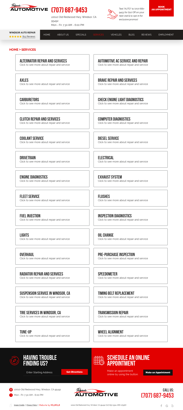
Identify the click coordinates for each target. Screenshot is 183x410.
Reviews (146, 34)
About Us (63, 34)
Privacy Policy (32, 405)
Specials (81, 34)
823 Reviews (28, 36)
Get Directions (74, 372)
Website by (49, 405)
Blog (131, 34)
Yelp (172, 405)
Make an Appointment (158, 372)
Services (98, 34)
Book (161, 8)
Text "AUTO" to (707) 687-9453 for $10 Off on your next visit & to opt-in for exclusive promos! (132, 14)
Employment (166, 34)
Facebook (161, 405)
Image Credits (19, 405)
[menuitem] (47, 35)
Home (47, 34)
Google (166, 405)
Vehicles (116, 34)
